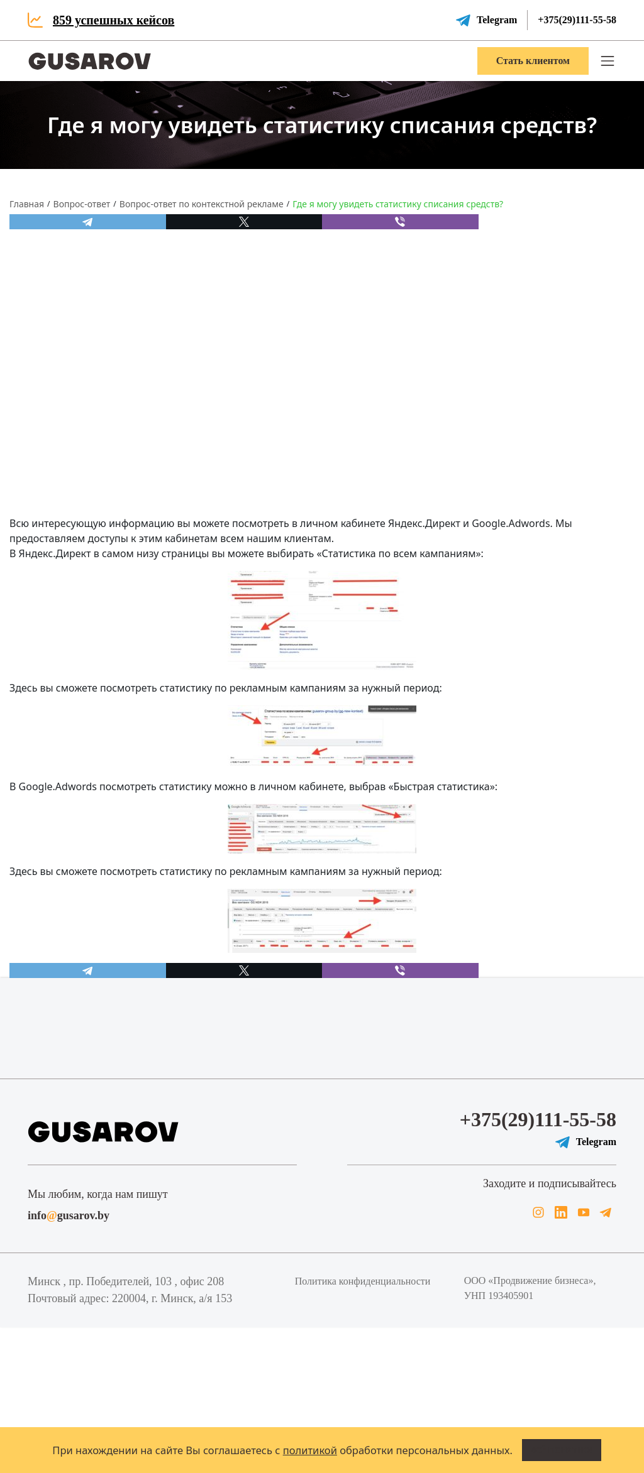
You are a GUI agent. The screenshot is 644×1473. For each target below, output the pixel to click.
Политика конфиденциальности (363, 1281)
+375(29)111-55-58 (577, 19)
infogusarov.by (68, 1215)
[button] (607, 61)
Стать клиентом (533, 60)
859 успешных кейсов (113, 20)
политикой (310, 1450)
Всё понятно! (561, 1449)
